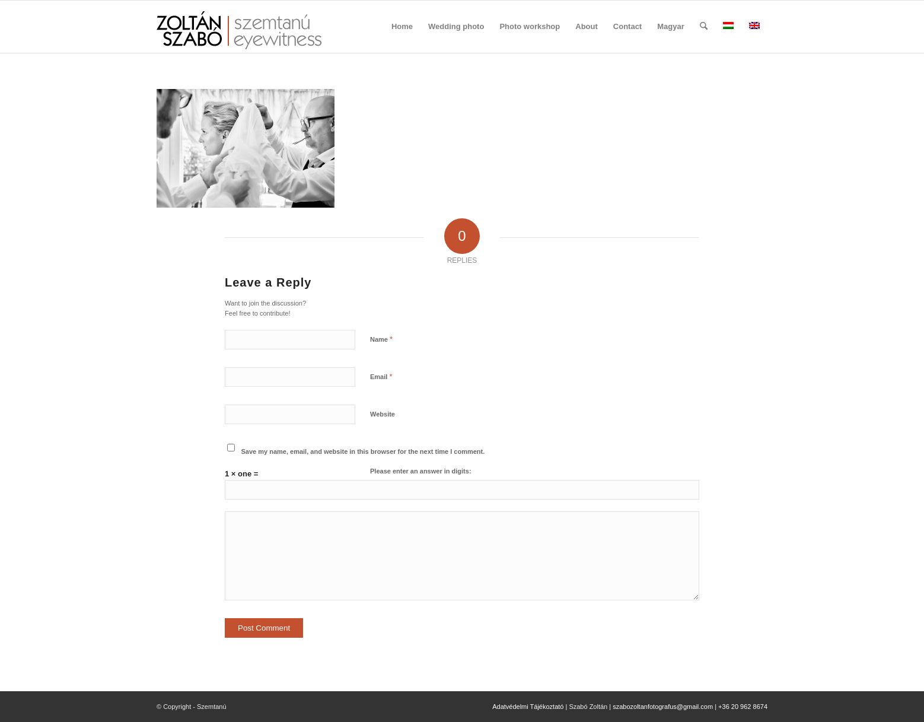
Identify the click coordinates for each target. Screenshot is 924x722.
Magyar (670, 26)
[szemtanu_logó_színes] (239, 34)
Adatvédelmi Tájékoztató (527, 706)
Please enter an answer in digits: (420, 471)
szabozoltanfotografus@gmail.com (663, 706)
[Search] (703, 27)
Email (381, 376)
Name (381, 339)
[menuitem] (402, 27)
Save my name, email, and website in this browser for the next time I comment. (363, 451)
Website (382, 414)
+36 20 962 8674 (742, 706)
